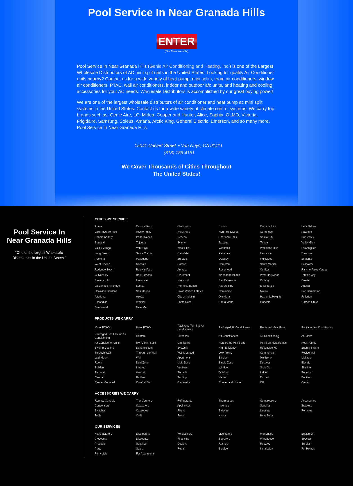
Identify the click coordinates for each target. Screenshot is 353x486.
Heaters (141, 336)
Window (224, 367)
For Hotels (101, 453)
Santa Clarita (144, 253)
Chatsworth (184, 226)
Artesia (305, 285)
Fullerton (306, 296)
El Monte (306, 258)
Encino (223, 226)
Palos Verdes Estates (190, 291)
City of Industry (186, 296)
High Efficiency (228, 347)
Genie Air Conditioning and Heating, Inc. (189, 66)
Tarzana (224, 242)
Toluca (264, 242)
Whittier (140, 302)
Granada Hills (268, 226)
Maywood (183, 280)
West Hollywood (269, 275)
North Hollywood (229, 231)
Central (99, 377)
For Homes (308, 448)
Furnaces (183, 336)
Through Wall (103, 352)
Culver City (101, 275)
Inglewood (266, 258)
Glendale (182, 253)
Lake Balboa (309, 226)
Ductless (265, 362)
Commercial (267, 352)
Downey (224, 258)
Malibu (264, 291)
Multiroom (307, 357)
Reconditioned (268, 347)
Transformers (144, 400)
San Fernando (227, 280)
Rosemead (225, 269)
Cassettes (142, 410)
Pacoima (306, 231)
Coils (139, 415)
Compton (224, 264)
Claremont (183, 275)
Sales (139, 448)
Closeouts (101, 438)
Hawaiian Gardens (106, 291)
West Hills (183, 248)
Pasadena (142, 258)
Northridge (266, 231)
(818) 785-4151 (176, 152)
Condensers (102, 405)
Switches (100, 410)
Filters (181, 410)
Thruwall (100, 372)
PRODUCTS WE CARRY (114, 318)
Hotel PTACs (144, 327)
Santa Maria (226, 302)
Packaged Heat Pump (273, 327)
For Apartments (145, 453)
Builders (99, 367)
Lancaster (266, 253)
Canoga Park (144, 226)
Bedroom (306, 372)
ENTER (176, 41)
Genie (305, 382)
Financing (183, 438)
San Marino (143, 291)
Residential (308, 352)
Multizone (266, 357)
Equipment (307, 433)
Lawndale (142, 280)
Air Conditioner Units (107, 342)
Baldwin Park (144, 269)
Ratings (223, 443)
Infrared (140, 367)
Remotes (306, 410)
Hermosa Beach (187, 285)
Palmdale (224, 253)
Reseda (182, 237)
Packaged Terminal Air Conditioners (190, 327)
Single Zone (226, 362)
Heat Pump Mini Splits (232, 342)
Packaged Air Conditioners (235, 327)
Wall (138, 357)
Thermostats (226, 400)
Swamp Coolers (104, 347)
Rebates (265, 443)
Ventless (182, 367)
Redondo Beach (104, 269)
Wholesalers (184, 433)
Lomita (140, 285)
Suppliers (224, 438)
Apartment (183, 357)
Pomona (100, 258)
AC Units (306, 336)
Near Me (141, 307)
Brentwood (101, 307)
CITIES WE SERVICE (111, 219)
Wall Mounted (185, 352)
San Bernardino (310, 291)
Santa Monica (268, 264)
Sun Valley (307, 237)
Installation (266, 448)
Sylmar (181, 242)
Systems (182, 347)
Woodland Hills (269, 248)
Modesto (265, 302)
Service (223, 448)
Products (100, 443)
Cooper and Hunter (230, 382)
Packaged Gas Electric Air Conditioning (110, 336)
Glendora (224, 296)
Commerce (225, 291)
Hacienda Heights (270, 296)
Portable (182, 372)
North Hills (183, 231)
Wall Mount (101, 357)
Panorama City (104, 237)
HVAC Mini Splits (146, 342)
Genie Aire (183, 382)
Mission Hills (143, 231)
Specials (306, 438)
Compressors (268, 400)
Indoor (264, 372)
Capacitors (142, 405)
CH (262, 382)
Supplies (265, 405)
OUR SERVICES (107, 426)
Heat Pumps (308, 342)
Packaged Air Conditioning (317, 327)
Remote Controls (105, 400)
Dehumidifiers (144, 347)
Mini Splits (183, 342)
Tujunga (141, 242)
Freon (180, 415)
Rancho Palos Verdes (314, 269)
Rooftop (182, 377)
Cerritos (264, 269)
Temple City (308, 275)
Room (98, 362)
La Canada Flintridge (107, 285)
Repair (181, 448)
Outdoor (224, 372)
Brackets (306, 405)
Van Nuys (142, 248)
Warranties (266, 433)
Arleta (98, 226)
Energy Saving (310, 347)
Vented (223, 377)
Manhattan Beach (229, 275)
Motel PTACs (103, 327)
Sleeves (224, 410)
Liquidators (225, 433)
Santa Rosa (184, 302)
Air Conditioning (269, 336)
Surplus (306, 443)
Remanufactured (105, 382)
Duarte (305, 280)
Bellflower (307, 264)
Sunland (100, 242)
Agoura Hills (226, 285)
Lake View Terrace (106, 231)
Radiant (140, 377)
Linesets (265, 410)
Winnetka (224, 248)
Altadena (100, 296)
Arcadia (182, 269)
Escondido (101, 302)
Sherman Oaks (228, 237)
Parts (98, 448)
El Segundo (267, 285)
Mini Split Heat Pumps (273, 342)
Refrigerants (184, 400)
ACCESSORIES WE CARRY (116, 393)
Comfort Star (144, 382)
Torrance (306, 253)
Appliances (184, 405)
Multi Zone (183, 362)
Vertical (140, 372)
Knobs (222, 415)
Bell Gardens (144, 275)
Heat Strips (266, 415)
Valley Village (103, 248)
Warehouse (267, 438)
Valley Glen (308, 242)
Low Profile (225, 352)
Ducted (264, 377)
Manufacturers (103, 433)
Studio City (266, 237)
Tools (98, 415)
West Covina (102, 264)
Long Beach (102, 253)
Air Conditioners (228, 336)
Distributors (143, 433)
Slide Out (265, 367)
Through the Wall (146, 352)
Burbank (182, 258)
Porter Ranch (144, 237)
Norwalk (141, 264)
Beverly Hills (102, 280)
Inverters (224, 405)
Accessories (308, 400)
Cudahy (264, 280)
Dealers (182, 443)
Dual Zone (142, 362)
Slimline (306, 367)
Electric (305, 362)
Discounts (142, 438)
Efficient (223, 357)
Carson (181, 264)
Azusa (140, 296)
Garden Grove (310, 302)
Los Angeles (308, 248)
